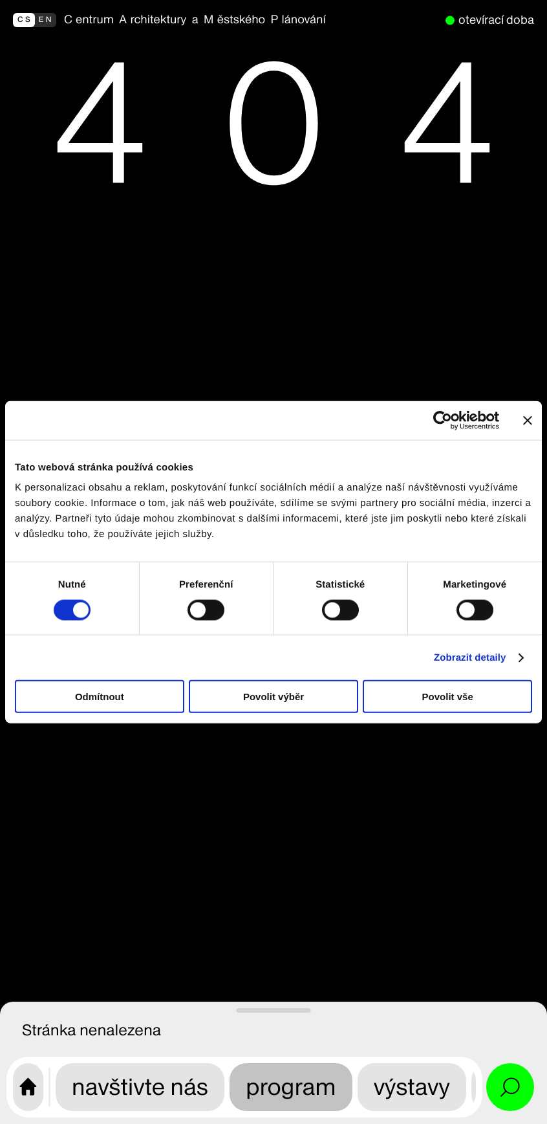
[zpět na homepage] (250, 20)
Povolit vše (447, 696)
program (291, 1086)
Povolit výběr (273, 696)
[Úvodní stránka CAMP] (28, 1087)
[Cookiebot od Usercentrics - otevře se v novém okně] (442, 420)
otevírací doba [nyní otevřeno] (496, 20)
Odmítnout (99, 696)
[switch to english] (34, 20)
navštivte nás (140, 1086)
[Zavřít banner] (527, 419)
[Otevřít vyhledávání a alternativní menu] (510, 1087)
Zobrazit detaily (470, 657)
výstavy (412, 1086)
